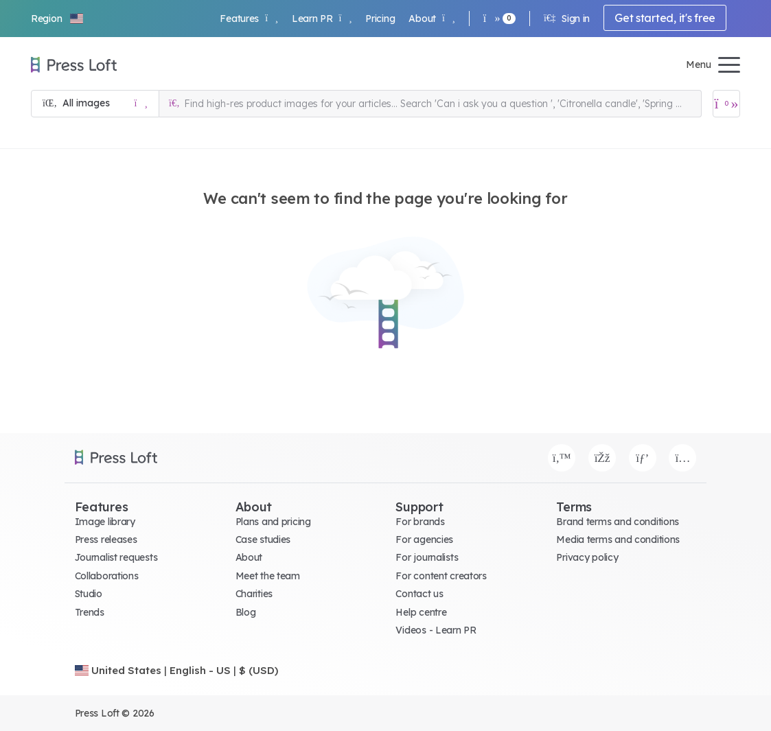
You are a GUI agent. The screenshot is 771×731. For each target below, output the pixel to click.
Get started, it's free (664, 18)
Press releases (106, 539)
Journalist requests (116, 557)
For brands (419, 521)
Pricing (380, 18)
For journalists (426, 557)
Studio (88, 594)
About (431, 18)
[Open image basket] (726, 103)
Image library (105, 521)
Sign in (567, 18)
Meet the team (267, 576)
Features (248, 18)
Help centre (420, 612)
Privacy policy (587, 557)
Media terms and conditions (618, 539)
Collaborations (107, 576)
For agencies (424, 539)
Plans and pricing (273, 521)
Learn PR (322, 18)
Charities (254, 594)
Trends (89, 612)
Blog (245, 612)
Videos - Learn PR (435, 630)
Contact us (419, 594)
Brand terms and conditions (617, 521)
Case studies (263, 539)
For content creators (440, 576)
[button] (57, 18)
